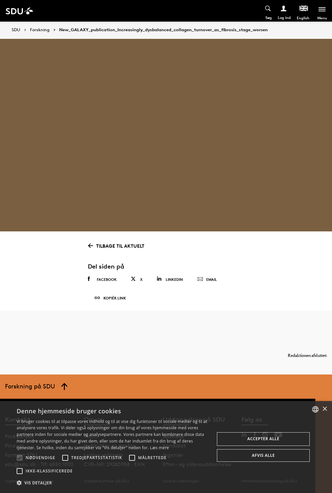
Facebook (102, 279)
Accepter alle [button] (263, 439)
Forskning (40, 30)
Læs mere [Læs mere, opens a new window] (159, 448)
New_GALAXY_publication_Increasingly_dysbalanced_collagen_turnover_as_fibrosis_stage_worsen (163, 30)
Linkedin (170, 279)
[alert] (166, 447)
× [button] (324, 409)
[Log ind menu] (283, 11)
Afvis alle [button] (263, 455)
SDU (16, 30)
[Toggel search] (268, 11)
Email (207, 279)
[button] (19, 457)
